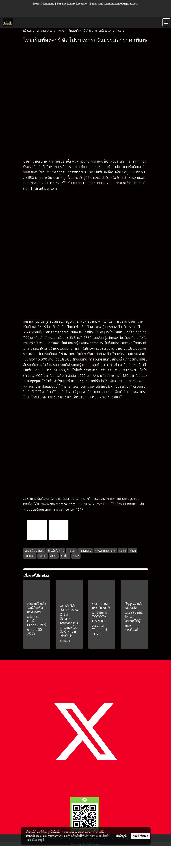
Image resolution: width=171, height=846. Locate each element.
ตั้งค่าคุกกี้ (121, 836)
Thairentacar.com (44, 188)
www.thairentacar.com (58, 504)
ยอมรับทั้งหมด (140, 836)
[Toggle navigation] (166, 22)
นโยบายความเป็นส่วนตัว (97, 836)
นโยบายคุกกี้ (38, 839)
